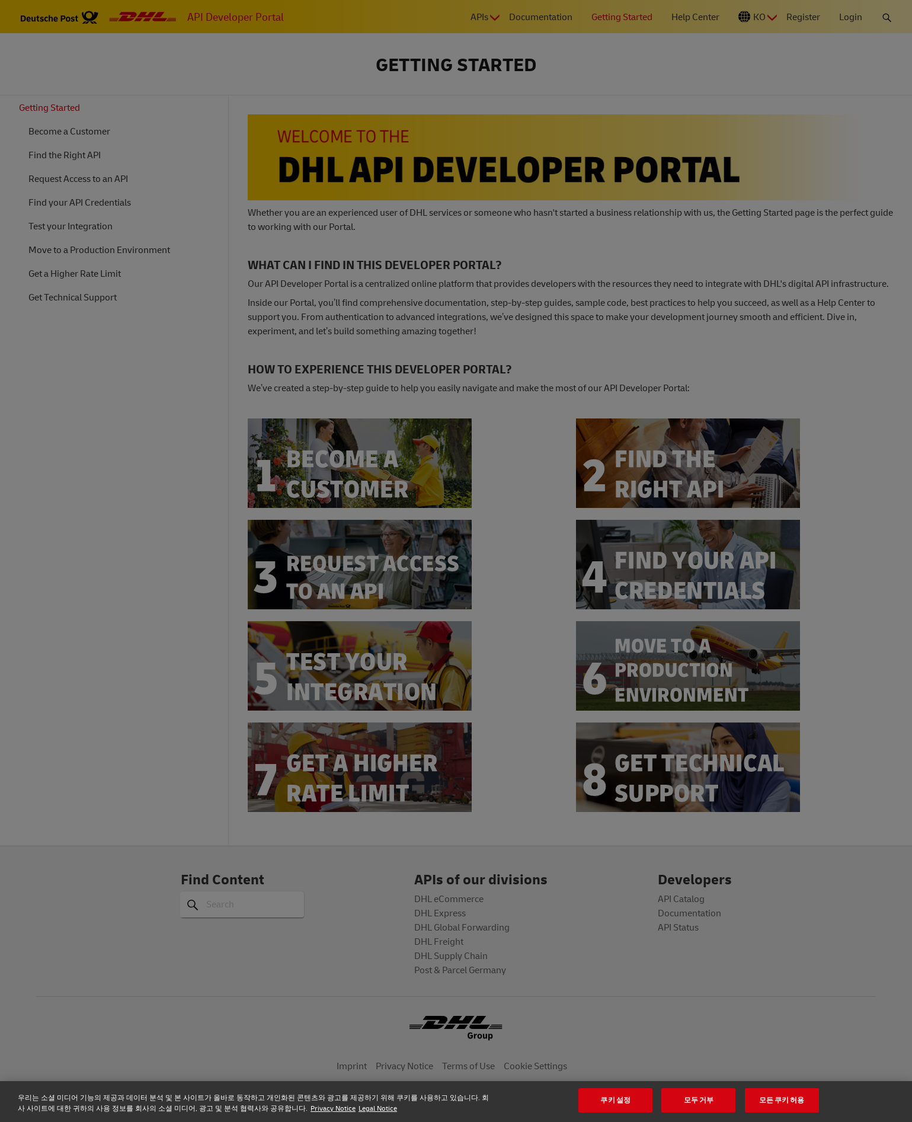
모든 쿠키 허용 (782, 1100)
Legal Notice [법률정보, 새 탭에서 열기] (378, 1108)
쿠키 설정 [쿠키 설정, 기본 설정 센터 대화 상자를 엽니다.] (615, 1100)
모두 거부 (699, 1100)
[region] (456, 1101)
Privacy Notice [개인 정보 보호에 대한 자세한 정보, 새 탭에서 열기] (333, 1108)
